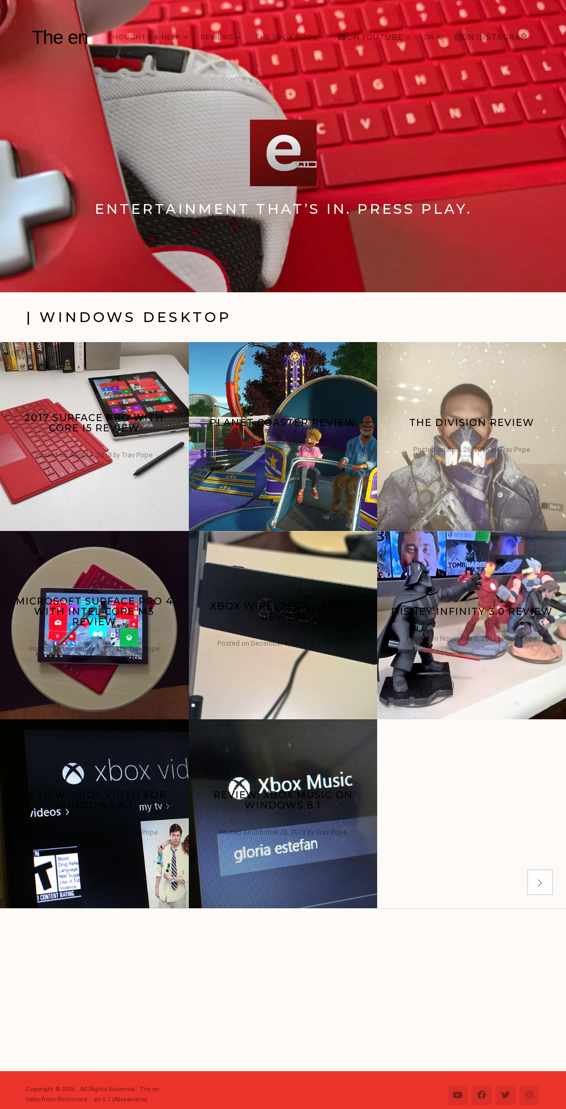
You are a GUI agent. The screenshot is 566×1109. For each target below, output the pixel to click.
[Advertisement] (288, 990)
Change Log (170, 1099)
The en (60, 37)
